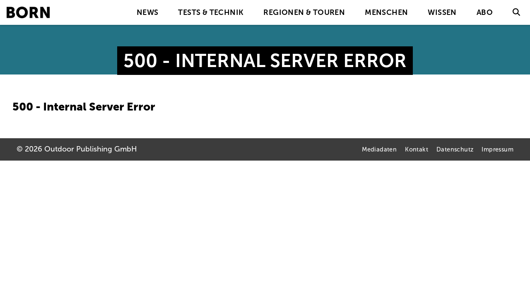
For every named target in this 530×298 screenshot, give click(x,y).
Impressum (497, 149)
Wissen (442, 12)
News (148, 12)
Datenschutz (454, 149)
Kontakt (416, 149)
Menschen (386, 12)
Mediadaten (379, 149)
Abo (485, 12)
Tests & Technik (210, 12)
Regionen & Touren (304, 12)
